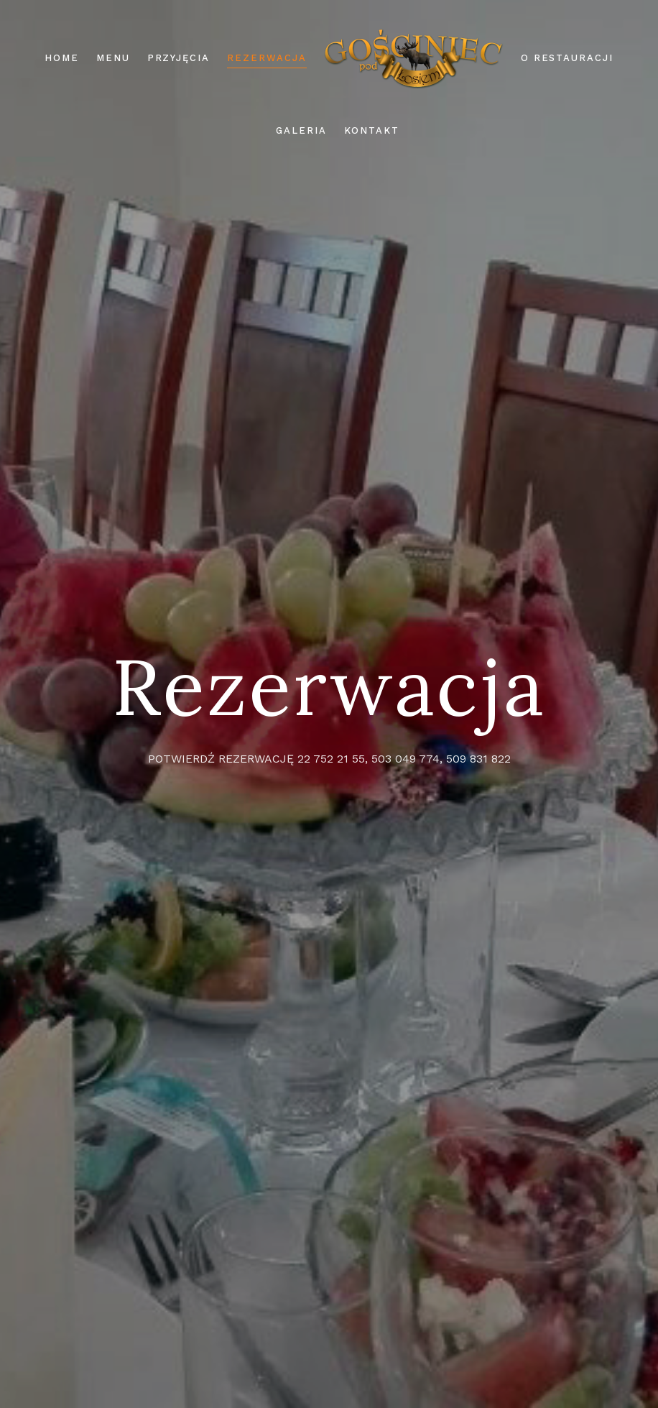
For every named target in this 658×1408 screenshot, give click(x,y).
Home (62, 57)
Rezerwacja (267, 57)
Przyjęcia (178, 57)
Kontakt (372, 130)
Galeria (301, 130)
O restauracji (567, 57)
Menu (113, 57)
